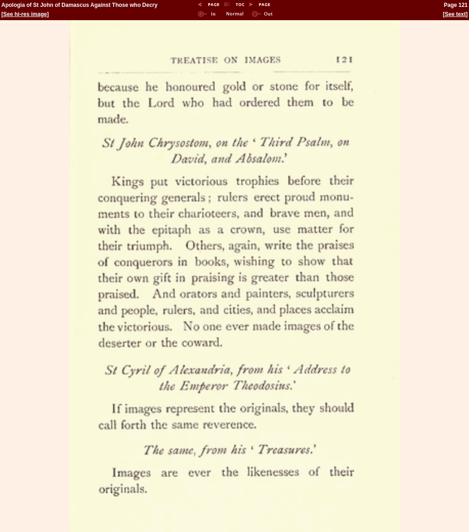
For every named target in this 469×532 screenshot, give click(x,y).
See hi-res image (25, 14)
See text (455, 14)
